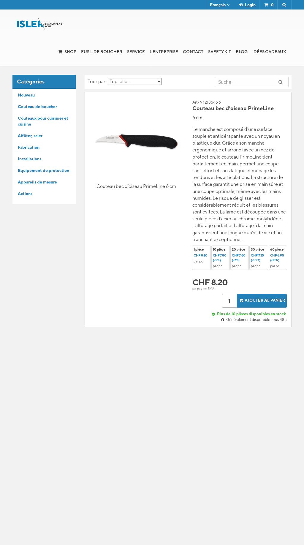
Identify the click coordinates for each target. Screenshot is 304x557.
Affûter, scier (30, 135)
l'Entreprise (164, 51)
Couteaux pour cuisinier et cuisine (43, 121)
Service (136, 51)
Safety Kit (219, 51)
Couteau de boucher (37, 106)
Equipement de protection (43, 170)
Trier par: (125, 81)
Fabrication (28, 147)
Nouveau (26, 95)
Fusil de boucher (101, 51)
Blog (242, 51)
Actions (25, 193)
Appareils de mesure (37, 182)
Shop (70, 51)
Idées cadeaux (269, 51)
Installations (29, 158)
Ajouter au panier (261, 300)
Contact (193, 51)
